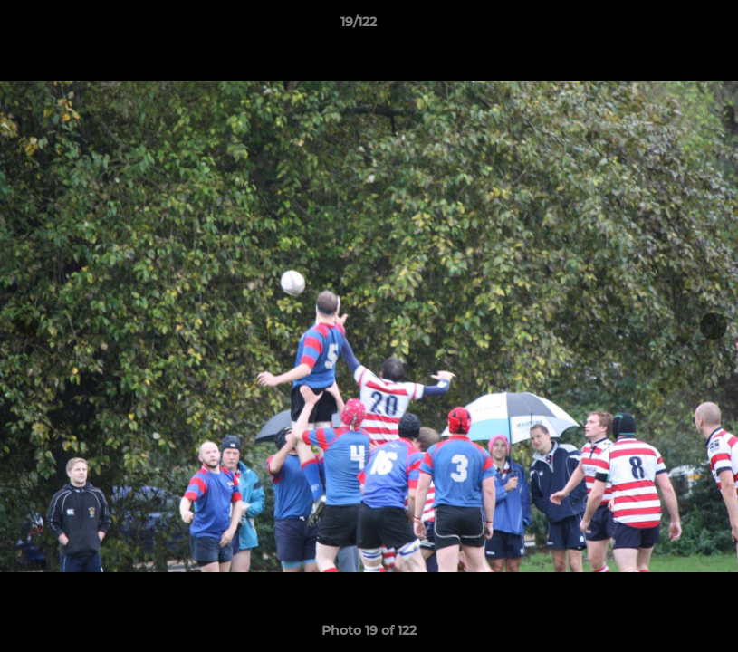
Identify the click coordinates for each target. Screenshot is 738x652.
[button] (662, 26)
